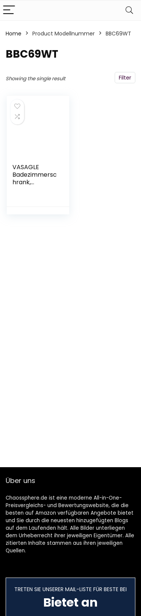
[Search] (129, 10)
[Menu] (9, 10)
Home (13, 33)
